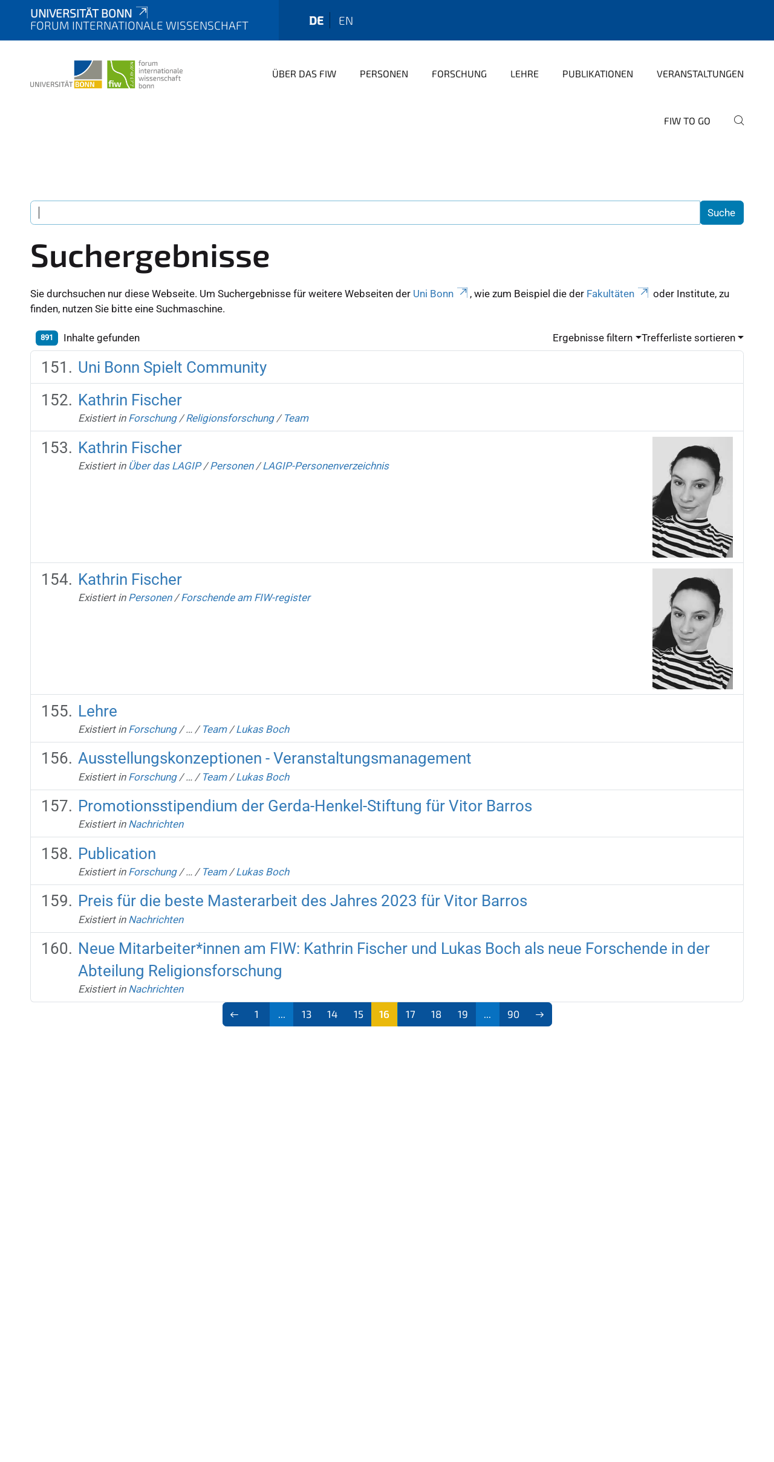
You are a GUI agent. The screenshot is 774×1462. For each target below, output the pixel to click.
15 (358, 1014)
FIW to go (687, 120)
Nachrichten (155, 824)
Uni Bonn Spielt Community (172, 367)
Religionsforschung (230, 418)
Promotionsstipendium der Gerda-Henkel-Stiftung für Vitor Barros (305, 806)
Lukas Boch (262, 729)
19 (463, 1014)
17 (410, 1014)
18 (436, 1014)
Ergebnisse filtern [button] (593, 338)
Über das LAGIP (164, 466)
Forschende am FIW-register (245, 597)
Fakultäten (619, 294)
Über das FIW (304, 73)
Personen (384, 73)
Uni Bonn (441, 294)
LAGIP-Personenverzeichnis (325, 466)
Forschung (459, 73)
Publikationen (597, 73)
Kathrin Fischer (130, 400)
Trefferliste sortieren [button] (688, 338)
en (346, 20)
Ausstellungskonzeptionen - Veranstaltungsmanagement (275, 758)
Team (295, 418)
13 (306, 1014)
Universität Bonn (90, 13)
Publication (117, 854)
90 (513, 1014)
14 (332, 1014)
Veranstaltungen (700, 73)
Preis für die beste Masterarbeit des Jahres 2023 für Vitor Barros (302, 901)
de (316, 20)
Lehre (524, 73)
